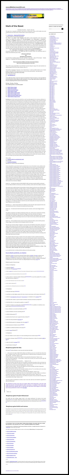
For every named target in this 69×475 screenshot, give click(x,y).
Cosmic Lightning (52, 122)
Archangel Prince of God (53, 74)
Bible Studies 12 (52, 97)
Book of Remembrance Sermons (55, 113)
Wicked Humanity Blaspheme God (55, 401)
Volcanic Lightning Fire (53, 393)
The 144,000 (51, 337)
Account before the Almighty (54, 52)
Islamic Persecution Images (13, 89)
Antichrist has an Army (13, 461)
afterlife (37, 296)
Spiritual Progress (52, 335)
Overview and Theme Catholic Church (55, 255)
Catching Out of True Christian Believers (56, 115)
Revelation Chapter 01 (53, 314)
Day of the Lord (52, 126)
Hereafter (25, 387)
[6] (13, 267)
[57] (28, 316)
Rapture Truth (52, 303)
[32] (15, 291)
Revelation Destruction (53, 317)
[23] (27, 276)
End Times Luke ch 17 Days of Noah (55, 152)
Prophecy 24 (51, 294)
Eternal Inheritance (53, 188)
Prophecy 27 (51, 297)
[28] (23, 280)
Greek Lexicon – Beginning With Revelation (16, 35)
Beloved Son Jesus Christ (53, 84)
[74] (11, 399)
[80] (28, 411)
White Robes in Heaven (53, 399)
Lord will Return (52, 241)
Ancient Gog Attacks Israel (54, 59)
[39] (24, 304)
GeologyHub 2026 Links (53, 207)
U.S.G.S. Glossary (52, 368)
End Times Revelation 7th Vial (54, 179)
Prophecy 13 (51, 283)
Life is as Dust (52, 239)
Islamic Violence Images (12, 87)
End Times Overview (53, 164)
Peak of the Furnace (53, 265)
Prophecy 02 (51, 272)
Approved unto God (53, 73)
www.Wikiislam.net (11, 75)
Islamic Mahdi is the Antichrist (54, 229)
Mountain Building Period (54, 245)
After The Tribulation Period (54, 53)
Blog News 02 (52, 104)
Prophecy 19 (51, 289)
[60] (23, 324)
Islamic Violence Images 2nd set (14, 92)
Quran (36, 255)
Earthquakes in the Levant (54, 145)
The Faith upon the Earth (53, 340)
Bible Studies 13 (52, 98)
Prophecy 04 (51, 274)
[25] (29, 276)
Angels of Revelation (53, 61)
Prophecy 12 (51, 282)
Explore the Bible (52, 189)
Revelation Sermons (53, 320)
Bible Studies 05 (52, 90)
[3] (6, 259)
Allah (12, 267)
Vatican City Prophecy (53, 378)
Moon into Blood (52, 244)
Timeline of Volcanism (53, 347)
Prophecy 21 (51, 291)
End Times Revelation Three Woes (55, 184)
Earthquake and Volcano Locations (55, 137)
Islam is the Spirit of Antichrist (54, 227)
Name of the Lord (52, 247)
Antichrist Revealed (53, 69)
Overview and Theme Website (54, 260)
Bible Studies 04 (52, 89)
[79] (33, 408)
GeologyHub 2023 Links (53, 204)
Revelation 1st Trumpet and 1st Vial (55, 306)
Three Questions (52, 344)
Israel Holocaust (52, 231)
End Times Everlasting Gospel (54, 149)
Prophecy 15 (51, 285)
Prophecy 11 (51, 281)
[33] (16, 291)
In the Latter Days (52, 221)
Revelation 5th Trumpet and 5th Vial (55, 310)
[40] (25, 304)
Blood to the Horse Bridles (54, 109)
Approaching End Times (53, 72)
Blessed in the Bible (53, 102)
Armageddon (52, 75)
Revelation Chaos (52, 313)
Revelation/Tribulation (11, 162)
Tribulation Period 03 (53, 353)
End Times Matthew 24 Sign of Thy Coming (56, 158)
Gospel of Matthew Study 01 (54, 211)
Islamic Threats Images (12, 88)
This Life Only (52, 342)
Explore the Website (53, 190)
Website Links (52, 398)
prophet (10, 271)
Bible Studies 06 (52, 91)
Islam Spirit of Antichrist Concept (55, 228)
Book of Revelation (52, 114)
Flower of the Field (52, 196)
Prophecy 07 (51, 277)
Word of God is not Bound (54, 404)
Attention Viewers (52, 79)
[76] (44, 400)
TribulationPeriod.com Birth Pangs (55, 361)
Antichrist (51, 63)
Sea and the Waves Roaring (54, 326)
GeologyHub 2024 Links (53, 205)
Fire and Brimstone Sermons (54, 194)
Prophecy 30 (51, 300)
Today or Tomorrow (53, 348)
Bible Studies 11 (52, 96)
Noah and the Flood (53, 248)
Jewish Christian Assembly (54, 233)
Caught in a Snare (52, 116)
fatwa (37, 259)
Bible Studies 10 (52, 95)
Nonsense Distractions (53, 249)
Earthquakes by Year (53, 143)
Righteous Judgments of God (11, 455)
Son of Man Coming (53, 331)
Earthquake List (52, 141)
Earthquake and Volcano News (54, 138)
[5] (39, 259)
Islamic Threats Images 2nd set (14, 93)
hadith (43, 338)
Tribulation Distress (53, 349)
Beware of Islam (52, 85)
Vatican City (8, 427)
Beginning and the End (53, 83)
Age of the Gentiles (52, 55)
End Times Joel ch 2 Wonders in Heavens (56, 150)
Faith (50, 192)
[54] (24, 308)
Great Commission (52, 214)
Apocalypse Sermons (53, 71)
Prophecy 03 (51, 273)
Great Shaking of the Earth (54, 216)
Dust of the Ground (52, 133)
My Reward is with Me (53, 246)
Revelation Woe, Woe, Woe (54, 322)
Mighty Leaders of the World (54, 243)
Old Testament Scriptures (53, 250)
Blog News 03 (52, 105)
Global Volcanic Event (53, 208)
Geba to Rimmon (52, 201)
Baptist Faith (52, 82)
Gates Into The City (52, 200)
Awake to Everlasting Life (53, 81)
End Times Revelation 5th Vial (54, 175)
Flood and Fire (52, 195)
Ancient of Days (52, 60)
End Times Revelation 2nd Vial (54, 169)
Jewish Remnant (52, 234)
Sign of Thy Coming (53, 330)
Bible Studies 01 (52, 86)
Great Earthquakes (52, 215)
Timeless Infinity (52, 346)
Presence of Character (53, 268)
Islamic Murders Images (12, 91)
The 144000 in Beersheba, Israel (54, 338)
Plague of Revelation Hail (53, 266)
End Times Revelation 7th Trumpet (55, 178)
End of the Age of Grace (53, 147)
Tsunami (51, 365)
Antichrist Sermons (53, 70)
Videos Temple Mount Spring (54, 389)
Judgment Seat (52, 235)
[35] (18, 291)
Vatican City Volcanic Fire (53, 381)
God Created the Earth (53, 209)
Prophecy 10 (51, 280)
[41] (26, 304)
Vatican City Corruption (53, 370)
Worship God (52, 405)
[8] (18, 268)
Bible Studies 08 (52, 93)
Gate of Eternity (52, 199)
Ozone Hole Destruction (53, 261)
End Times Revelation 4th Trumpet (55, 172)
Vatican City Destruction (10, 435)
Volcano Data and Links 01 (54, 394)
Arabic (26, 322)
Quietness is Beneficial (53, 302)
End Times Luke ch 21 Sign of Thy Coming (56, 153)
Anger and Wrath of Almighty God (55, 62)
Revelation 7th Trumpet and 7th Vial (55, 312)
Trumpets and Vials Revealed (54, 364)
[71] (16, 344)
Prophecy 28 (51, 298)
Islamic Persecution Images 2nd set (14, 95)
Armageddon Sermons (53, 76)
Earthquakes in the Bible (53, 144)
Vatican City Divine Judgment (11, 437)
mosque (15, 342)
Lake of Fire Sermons (53, 236)
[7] (17, 268)
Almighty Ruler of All (53, 57)
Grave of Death (52, 213)
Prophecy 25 (51, 295)
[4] (38, 259)
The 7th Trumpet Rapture (53, 339)
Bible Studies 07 (52, 92)
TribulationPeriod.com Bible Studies (55, 359)
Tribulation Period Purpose (54, 356)
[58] (21, 324)
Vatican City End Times (53, 374)
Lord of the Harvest (53, 240)
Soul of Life (51, 333)
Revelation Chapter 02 (53, 315)
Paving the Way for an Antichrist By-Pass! (15, 159)
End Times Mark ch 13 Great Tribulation (56, 156)
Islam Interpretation (53, 226)
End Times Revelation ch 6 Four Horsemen (56, 181)
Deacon (51, 127)
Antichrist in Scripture (53, 67)
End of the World (52, 148)
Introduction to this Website (54, 224)
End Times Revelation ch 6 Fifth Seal (55, 180)
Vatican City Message (53, 376)
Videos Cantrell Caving (53, 384)
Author (51, 80)
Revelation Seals (52, 319)
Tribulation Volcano (53, 358)
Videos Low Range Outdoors (54, 387)
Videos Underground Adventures (55, 390)
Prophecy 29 (51, 299)
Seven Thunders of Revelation (54, 329)
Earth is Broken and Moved (54, 135)
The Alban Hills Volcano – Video (12, 457)
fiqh (6, 339)
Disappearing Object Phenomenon (55, 130)
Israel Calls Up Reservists (53, 230)
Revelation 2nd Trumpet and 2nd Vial (55, 307)
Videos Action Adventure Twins (54, 383)
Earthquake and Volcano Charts (54, 136)
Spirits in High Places (53, 334)
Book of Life (51, 112)
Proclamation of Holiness (53, 270)
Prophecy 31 (51, 301)
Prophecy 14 (51, 284)
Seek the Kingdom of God (53, 328)
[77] (45, 400)
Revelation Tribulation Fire (54, 321)
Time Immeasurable (53, 345)
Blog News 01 (52, 103)
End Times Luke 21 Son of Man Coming (56, 151)
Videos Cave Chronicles (53, 385)
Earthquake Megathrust (53, 142)
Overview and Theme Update (54, 258)
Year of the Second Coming (54, 407)
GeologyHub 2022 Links (53, 203)
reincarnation (24, 296)
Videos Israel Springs (53, 386)
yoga (11, 330)
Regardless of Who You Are (54, 304)
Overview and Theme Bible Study (55, 254)
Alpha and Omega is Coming (54, 58)
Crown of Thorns (52, 124)
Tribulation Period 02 (53, 352)
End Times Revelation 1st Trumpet (55, 166)
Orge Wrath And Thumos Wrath (54, 253)
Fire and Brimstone (53, 193)
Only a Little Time (52, 252)
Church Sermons (52, 119)
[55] (26, 308)
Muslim (31, 255)
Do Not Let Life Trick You (53, 132)
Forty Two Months (52, 197)
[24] (28, 276)
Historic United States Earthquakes (55, 217)
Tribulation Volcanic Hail (53, 357)
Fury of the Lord (52, 198)
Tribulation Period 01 (53, 351)
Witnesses (51, 403)
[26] (30, 276)
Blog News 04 (52, 106)
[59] (22, 324)
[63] (38, 335)
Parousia (51, 262)
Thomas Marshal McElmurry (54, 343)
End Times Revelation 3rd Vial (54, 171)
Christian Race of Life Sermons (54, 118)
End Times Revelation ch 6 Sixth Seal (55, 182)
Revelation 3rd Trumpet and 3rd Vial (55, 308)
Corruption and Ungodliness (54, 121)
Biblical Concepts (52, 100)
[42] (28, 304)
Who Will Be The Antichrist (54, 400)
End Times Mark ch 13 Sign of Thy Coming (56, 157)
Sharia (12, 256)
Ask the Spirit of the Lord (53, 77)
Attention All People (53, 78)
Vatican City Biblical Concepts (11, 431)
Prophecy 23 (51, 293)
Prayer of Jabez (52, 267)
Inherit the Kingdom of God (54, 222)
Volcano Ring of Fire (53, 397)
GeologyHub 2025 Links (53, 206)
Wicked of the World (53, 402)
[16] (27, 304)
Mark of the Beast (52, 242)
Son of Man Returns (53, 332)
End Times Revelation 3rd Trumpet (55, 170)
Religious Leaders (52, 305)
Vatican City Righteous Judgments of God (56, 380)
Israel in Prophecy (52, 232)
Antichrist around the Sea (53, 65)
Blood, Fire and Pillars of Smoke (54, 110)
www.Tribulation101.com (53, 406)
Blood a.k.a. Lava (52, 108)
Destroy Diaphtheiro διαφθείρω (54, 128)
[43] (30, 304)
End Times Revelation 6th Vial (54, 177)
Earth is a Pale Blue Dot (53, 134)
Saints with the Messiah (53, 324)
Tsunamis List (52, 366)
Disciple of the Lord (53, 131)
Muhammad (14, 268)
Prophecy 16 (51, 286)
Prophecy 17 (51, 287)
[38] (40, 296)
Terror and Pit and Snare (53, 336)
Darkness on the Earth (53, 125)
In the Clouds (52, 219)
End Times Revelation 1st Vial (54, 167)
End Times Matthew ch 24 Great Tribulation (56, 161)
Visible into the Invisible (53, 391)
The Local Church (52, 341)
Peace (50, 264)
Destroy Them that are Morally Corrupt (55, 129)
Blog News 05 (52, 107)
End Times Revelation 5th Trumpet (55, 174)
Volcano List (51, 396)
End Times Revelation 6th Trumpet (55, 176)
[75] (43, 400)
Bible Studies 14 (52, 99)
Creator (51, 123)
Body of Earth (52, 111)
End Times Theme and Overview (54, 185)
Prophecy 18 (51, 288)
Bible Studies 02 (52, 87)
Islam (12, 255)
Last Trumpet (52, 238)
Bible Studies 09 (52, 94)
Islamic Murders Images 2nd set (14, 96)
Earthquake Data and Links (54, 139)
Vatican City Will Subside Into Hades (55, 382)
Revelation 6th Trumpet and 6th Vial (55, 311)
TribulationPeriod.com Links (54, 362)
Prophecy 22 (51, 292)
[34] (17, 291)
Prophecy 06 (51, 276)
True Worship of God (53, 363)
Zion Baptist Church (53, 409)
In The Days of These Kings (54, 220)
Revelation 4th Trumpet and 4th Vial (55, 309)
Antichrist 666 (52, 64)
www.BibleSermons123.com (15, 7)
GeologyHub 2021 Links (53, 202)
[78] (6, 402)
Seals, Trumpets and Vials (54, 327)
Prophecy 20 (51, 290)
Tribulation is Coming (53, 350)
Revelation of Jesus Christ (53, 318)
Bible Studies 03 (52, 88)
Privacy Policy (52, 269)
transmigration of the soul (16, 296)
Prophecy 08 (51, 278)
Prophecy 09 (51, 279)
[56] (24, 311)
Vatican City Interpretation (54, 375)
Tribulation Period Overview (54, 355)
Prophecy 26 (51, 296)
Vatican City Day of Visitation (54, 371)
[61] (24, 327)
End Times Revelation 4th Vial (54, 173)
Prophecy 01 (51, 271)
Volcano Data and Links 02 (54, 395)
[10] (20, 268)
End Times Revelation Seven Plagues (55, 183)
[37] (39, 296)
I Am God (51, 218)
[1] (23, 255)
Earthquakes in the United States (55, 146)
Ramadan (19, 319)
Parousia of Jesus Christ (53, 263)
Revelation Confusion (53, 316)
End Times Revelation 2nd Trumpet (55, 168)
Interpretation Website (53, 223)
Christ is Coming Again (53, 117)
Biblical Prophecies (52, 101)
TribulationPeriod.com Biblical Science (55, 360)
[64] (39, 335)
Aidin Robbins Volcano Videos (54, 56)
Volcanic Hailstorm (53, 392)
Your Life (51, 408)
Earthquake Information (53, 140)
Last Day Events (52, 237)
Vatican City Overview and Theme (12, 453)
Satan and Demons (52, 325)
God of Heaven (52, 210)
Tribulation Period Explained (54, 354)
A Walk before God (52, 51)
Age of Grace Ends (52, 54)
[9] (19, 268)
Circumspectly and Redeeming (54, 120)
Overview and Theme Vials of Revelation (56, 259)
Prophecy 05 (51, 275)
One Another (52, 251)
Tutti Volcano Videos (53, 367)
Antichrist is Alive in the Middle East (55, 68)
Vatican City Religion (53, 379)
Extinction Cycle (52, 191)
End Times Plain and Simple (54, 165)
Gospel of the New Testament (54, 212)
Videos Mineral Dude (53, 388)
